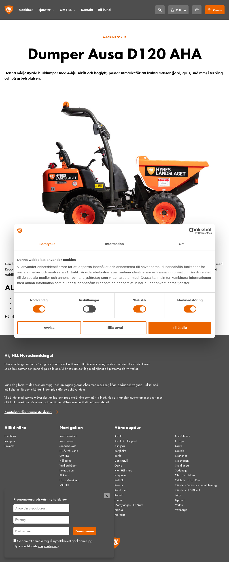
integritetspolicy (48, 546)
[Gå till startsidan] (8, 9)
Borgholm (120, 451)
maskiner (102, 384)
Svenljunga (182, 465)
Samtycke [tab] (47, 244)
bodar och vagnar (130, 384)
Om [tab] (181, 244)
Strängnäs (181, 456)
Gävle (118, 465)
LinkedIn (9, 446)
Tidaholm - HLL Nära (187, 480)
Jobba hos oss (67, 446)
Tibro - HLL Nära (185, 475)
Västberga (181, 510)
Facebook (10, 436)
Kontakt (87, 10)
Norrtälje (119, 515)
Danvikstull (121, 460)
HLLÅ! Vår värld (68, 451)
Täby (178, 495)
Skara (178, 446)
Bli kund (104, 10)
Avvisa (49, 328)
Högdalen (120, 475)
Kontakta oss (66, 470)
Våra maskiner (68, 436)
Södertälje (181, 470)
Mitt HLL (64, 485)
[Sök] (160, 9)
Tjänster (44, 10)
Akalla (118, 436)
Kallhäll (118, 480)
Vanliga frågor (67, 465)
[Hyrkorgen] (196, 9)
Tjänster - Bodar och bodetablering (196, 485)
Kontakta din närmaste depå (28, 412)
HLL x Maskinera (69, 480)
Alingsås (119, 446)
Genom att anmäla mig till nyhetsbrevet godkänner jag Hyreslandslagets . (52, 543)
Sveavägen (182, 460)
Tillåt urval (114, 328)
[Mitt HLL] (178, 9)
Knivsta (118, 495)
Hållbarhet (65, 460)
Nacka (118, 510)
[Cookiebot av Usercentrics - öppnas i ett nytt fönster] (192, 231)
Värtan (179, 505)
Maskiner (26, 10)
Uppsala (180, 500)
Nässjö (179, 441)
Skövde (179, 451)
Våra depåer (66, 441)
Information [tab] (114, 244)
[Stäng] (107, 495)
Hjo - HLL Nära (123, 470)
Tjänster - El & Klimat (187, 490)
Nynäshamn (182, 436)
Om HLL (66, 10)
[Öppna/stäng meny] (53, 10)
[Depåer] (215, 9)
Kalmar (118, 485)
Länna (118, 500)
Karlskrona (120, 490)
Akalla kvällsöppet (125, 441)
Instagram (10, 441)
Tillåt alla (180, 328)
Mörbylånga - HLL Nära (128, 505)
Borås (117, 456)
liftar (113, 384)
